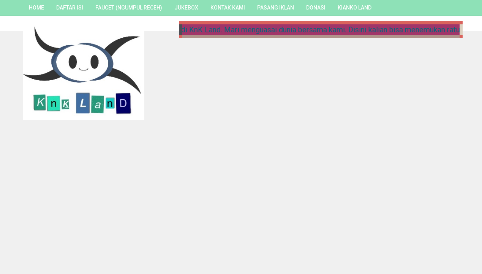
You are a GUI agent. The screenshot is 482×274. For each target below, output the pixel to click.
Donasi (316, 8)
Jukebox (186, 8)
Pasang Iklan (275, 8)
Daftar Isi (69, 8)
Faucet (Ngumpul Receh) (128, 8)
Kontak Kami (227, 8)
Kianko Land (354, 8)
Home (36, 8)
